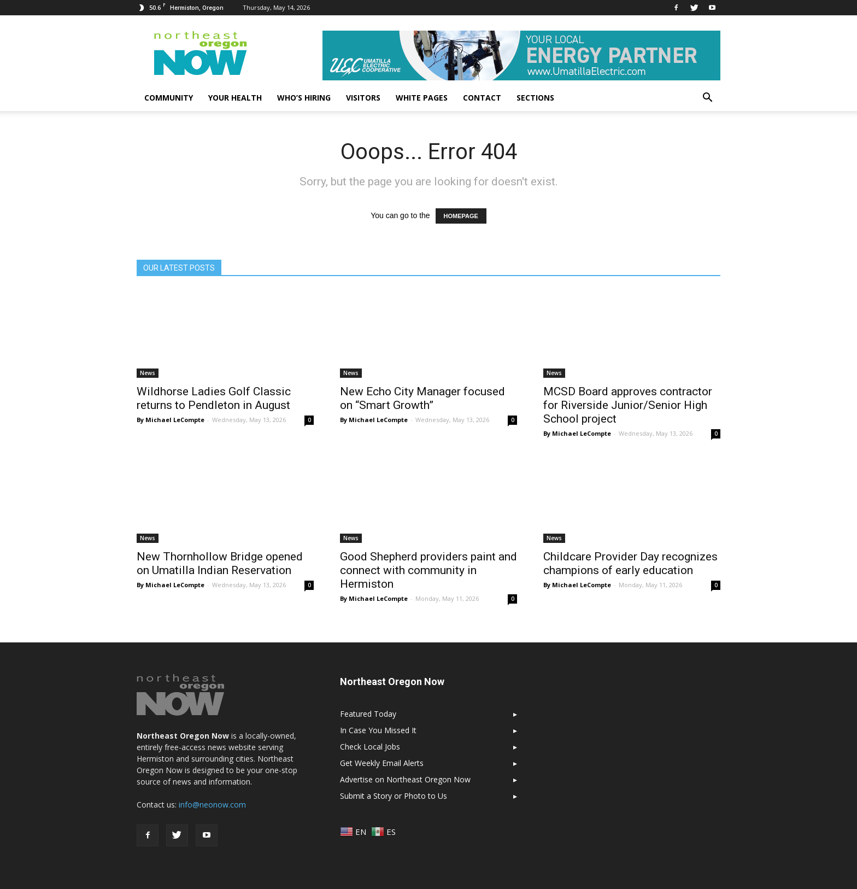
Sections (535, 97)
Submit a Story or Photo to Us (393, 796)
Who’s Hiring (304, 97)
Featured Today (368, 714)
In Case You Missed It (378, 730)
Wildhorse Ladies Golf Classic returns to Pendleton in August (214, 398)
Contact (482, 97)
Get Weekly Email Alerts (382, 763)
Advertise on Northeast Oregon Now (405, 779)
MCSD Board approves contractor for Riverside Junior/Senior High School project (627, 405)
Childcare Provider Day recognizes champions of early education (630, 563)
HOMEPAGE (461, 216)
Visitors (363, 97)
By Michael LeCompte (170, 420)
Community (168, 97)
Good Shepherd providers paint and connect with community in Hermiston (428, 570)
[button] (707, 98)
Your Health (235, 97)
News (147, 373)
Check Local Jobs (370, 746)
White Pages (422, 97)
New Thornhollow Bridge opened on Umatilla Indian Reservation (220, 563)
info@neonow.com (212, 804)
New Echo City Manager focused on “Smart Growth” (422, 398)
